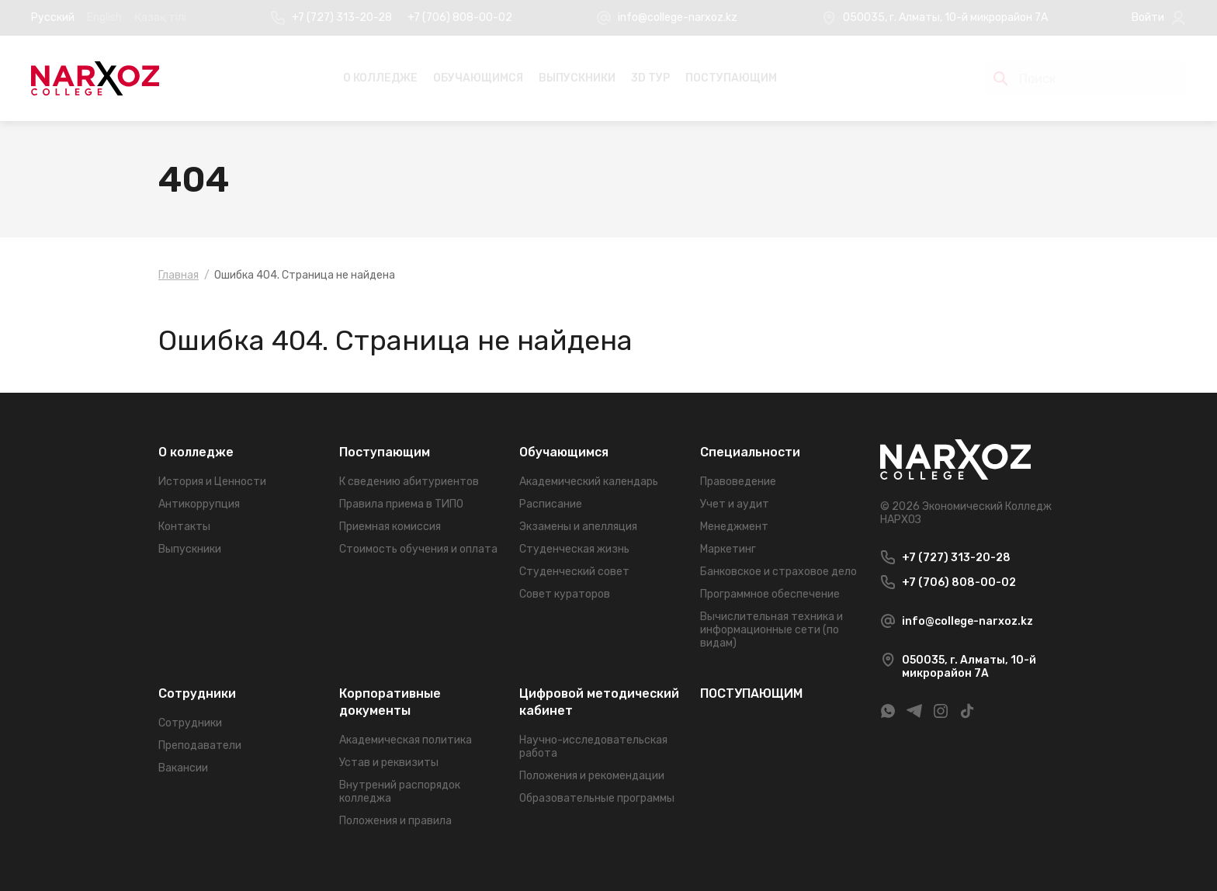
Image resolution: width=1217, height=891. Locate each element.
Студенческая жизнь (574, 549)
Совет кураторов (564, 594)
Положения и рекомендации (591, 775)
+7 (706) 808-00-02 (459, 17)
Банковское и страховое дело (778, 571)
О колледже (380, 78)
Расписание (550, 504)
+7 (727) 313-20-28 (342, 17)
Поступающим (384, 452)
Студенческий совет (574, 571)
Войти (1148, 17)
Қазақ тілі (160, 17)
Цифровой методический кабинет (599, 702)
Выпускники (577, 78)
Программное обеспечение (770, 594)
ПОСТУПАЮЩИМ (731, 78)
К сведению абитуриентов (409, 481)
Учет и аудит (734, 504)
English (104, 17)
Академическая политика (405, 740)
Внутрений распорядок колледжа (399, 791)
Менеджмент (734, 526)
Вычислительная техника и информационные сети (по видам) (771, 630)
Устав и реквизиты (389, 762)
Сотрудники (197, 693)
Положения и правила (395, 820)
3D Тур (650, 78)
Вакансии (183, 768)
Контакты (184, 526)
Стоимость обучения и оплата (418, 549)
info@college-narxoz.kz (677, 17)
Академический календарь (588, 481)
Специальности (750, 452)
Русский (53, 17)
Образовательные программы (596, 798)
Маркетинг (728, 549)
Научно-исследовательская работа (593, 746)
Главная (178, 275)
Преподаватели (199, 745)
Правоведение (738, 481)
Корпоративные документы (390, 702)
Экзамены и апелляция (578, 526)
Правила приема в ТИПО (401, 504)
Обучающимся (478, 78)
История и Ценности (212, 481)
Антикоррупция (199, 504)
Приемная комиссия (390, 526)
